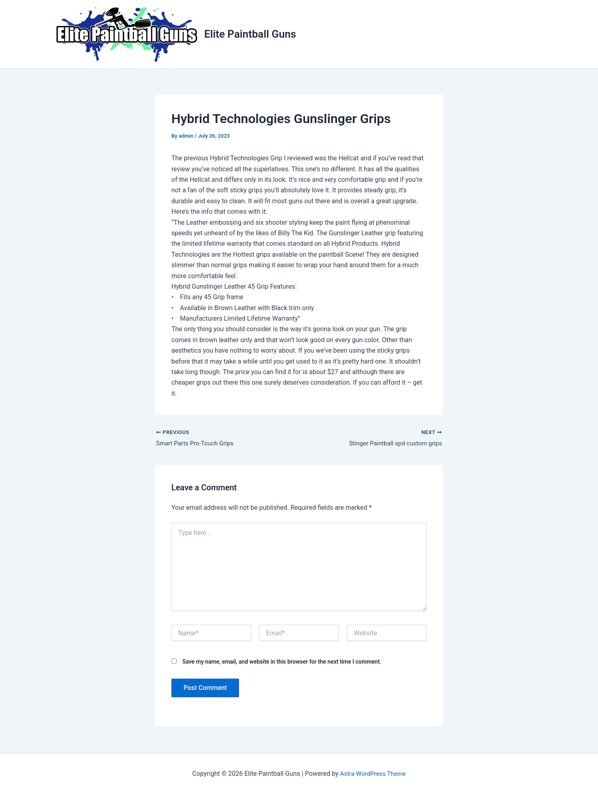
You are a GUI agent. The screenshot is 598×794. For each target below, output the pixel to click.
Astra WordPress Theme (373, 773)
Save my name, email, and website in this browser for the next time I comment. (281, 663)
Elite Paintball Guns (250, 34)
